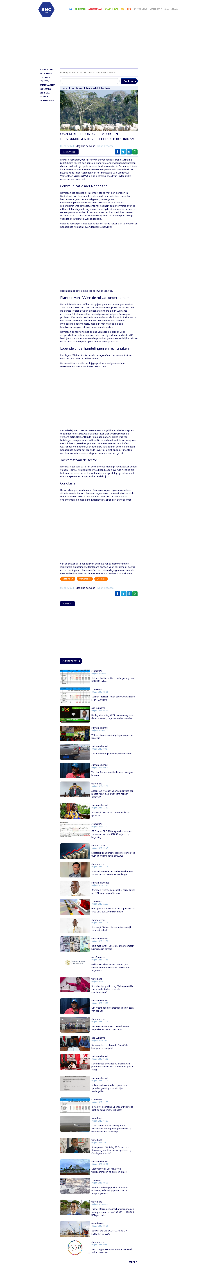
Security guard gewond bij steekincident (111, 757)
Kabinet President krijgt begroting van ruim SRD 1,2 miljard (113, 702)
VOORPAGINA (46, 73)
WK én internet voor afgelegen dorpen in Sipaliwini (112, 741)
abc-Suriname (98, 712)
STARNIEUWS (116, 11)
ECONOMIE (45, 93)
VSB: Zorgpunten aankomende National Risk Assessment (111, 1255)
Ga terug (67, 607)
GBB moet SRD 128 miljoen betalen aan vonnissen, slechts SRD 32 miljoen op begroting (111, 838)
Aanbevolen (70, 664)
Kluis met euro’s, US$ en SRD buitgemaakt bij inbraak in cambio (112, 952)
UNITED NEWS (145, 11)
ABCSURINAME (100, 11)
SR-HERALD (84, 11)
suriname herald (99, 750)
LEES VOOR (69, 156)
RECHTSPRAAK (46, 104)
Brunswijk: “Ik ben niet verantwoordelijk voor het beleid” (111, 933)
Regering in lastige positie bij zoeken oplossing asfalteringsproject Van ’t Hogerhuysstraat (109, 1194)
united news (97, 1227)
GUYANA (43, 100)
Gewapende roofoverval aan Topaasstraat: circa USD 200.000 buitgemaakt (113, 914)
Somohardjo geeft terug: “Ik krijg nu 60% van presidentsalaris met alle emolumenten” (112, 993)
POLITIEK (44, 85)
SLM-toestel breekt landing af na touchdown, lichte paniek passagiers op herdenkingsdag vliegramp (111, 1132)
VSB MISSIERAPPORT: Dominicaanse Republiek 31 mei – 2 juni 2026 (110, 1032)
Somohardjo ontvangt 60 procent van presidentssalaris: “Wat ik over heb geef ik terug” (112, 1070)
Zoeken (128, 85)
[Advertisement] (112, 47)
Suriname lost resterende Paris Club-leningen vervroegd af (109, 1051)
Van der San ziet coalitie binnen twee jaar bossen (112, 778)
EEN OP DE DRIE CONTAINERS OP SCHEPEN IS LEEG (109, 1236)
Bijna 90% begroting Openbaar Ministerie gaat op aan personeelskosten (112, 1112)
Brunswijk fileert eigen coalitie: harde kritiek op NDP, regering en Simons (113, 896)
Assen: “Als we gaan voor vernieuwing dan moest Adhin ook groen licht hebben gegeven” (112, 798)
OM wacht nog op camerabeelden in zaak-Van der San (112, 1013)
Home (65, 92)
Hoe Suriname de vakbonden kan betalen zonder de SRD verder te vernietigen (112, 877)
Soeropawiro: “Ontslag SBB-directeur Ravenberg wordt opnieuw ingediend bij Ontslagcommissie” (111, 1154)
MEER (132, 1266)
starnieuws (96, 693)
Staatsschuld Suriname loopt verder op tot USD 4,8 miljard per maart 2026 (113, 858)
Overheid (105, 92)
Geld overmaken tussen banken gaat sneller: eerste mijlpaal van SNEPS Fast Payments (111, 971)
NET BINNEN (45, 77)
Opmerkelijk (92, 92)
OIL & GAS (44, 97)
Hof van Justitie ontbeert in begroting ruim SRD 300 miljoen (112, 684)
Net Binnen (77, 92)
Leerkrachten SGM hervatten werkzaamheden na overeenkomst (109, 1174)
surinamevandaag (100, 886)
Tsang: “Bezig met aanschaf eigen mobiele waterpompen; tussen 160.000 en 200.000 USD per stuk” (112, 1216)
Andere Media (176, 11)
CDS (127, 11)
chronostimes (98, 849)
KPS (133, 11)
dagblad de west (85, 150)
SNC (75, 11)
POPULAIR (44, 81)
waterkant (96, 787)
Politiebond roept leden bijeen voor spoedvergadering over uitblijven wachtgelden (109, 1092)
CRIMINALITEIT (47, 89)
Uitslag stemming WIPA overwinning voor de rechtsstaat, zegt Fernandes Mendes (112, 721)
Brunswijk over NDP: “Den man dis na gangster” (110, 818)
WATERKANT (160, 11)
